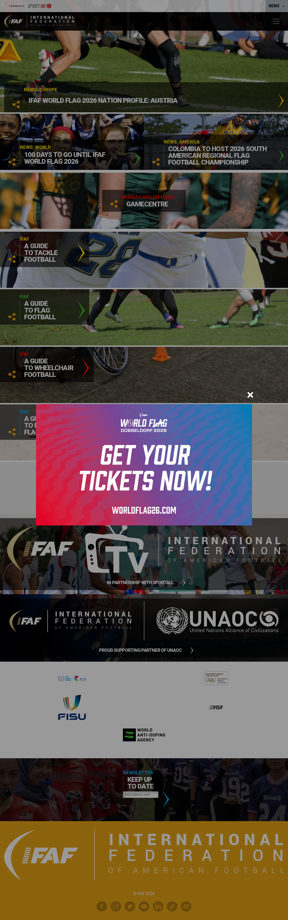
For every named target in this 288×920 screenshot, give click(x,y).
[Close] (250, 395)
